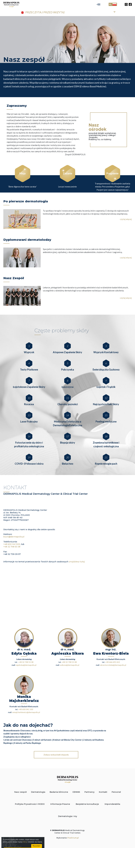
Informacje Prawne (60, 804)
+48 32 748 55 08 (11, 546)
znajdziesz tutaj (77, 561)
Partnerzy (89, 792)
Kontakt (103, 792)
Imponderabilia (112, 804)
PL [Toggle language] (112, 4)
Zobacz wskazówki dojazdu (56, 754)
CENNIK (76, 792)
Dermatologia (38, 792)
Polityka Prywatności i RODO (30, 804)
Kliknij (24, 842)
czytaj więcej (126, 219)
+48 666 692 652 (112, 662)
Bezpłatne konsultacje (87, 804)
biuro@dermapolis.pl (13, 536)
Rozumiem (36, 846)
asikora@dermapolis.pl (69, 665)
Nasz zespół (20, 792)
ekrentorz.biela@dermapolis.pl (113, 665)
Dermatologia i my (67, 816)
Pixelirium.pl (73, 838)
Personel (116, 792)
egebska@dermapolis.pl (26, 665)
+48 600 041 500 (11, 544)
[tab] (67, 12)
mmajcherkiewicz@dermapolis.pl (26, 712)
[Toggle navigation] (98, 4)
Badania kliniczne (59, 792)
